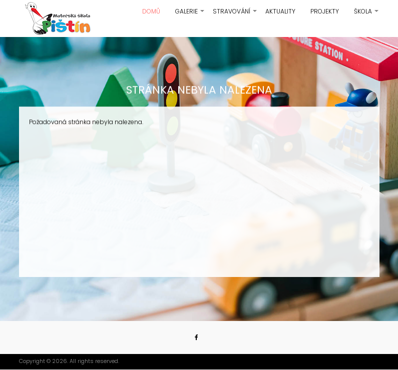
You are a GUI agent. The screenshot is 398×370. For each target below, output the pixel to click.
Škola (366, 15)
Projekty (324, 11)
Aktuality (280, 11)
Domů (151, 11)
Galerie (190, 15)
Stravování (235, 15)
